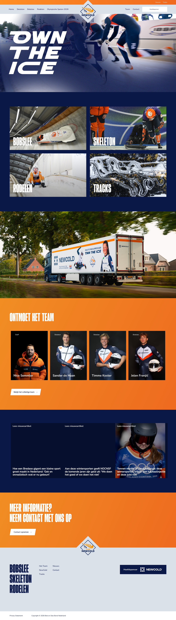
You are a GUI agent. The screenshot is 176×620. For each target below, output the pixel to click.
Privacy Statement (16, 616)
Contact (136, 9)
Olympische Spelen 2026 (57, 9)
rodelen (19, 589)
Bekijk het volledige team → (26, 392)
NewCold (43, 570)
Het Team (43, 566)
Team (127, 9)
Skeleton (20, 9)
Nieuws (157, 2)
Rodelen (40, 9)
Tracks (165, 2)
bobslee (19, 568)
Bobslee (30, 9)
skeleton (21, 579)
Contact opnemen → (23, 532)
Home (11, 9)
